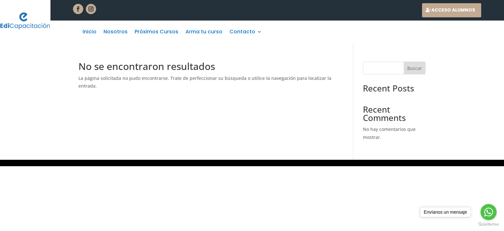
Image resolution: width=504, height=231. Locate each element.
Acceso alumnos (453, 10)
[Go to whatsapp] (489, 212)
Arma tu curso (203, 32)
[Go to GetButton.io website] (488, 224)
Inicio (89, 32)
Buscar (414, 68)
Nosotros (116, 32)
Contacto (242, 32)
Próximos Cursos (156, 32)
